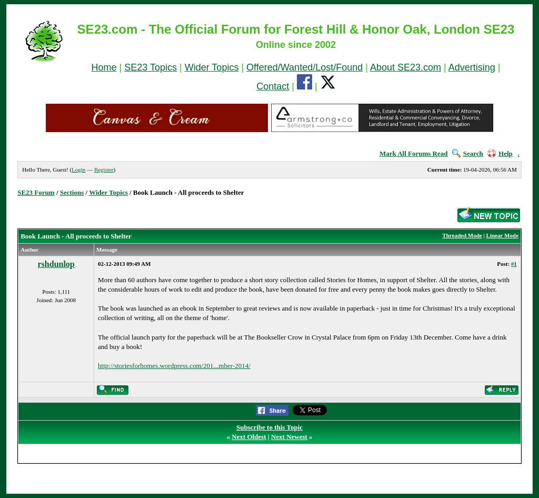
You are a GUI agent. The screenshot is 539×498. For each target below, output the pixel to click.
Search (467, 153)
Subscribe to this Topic (269, 427)
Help (500, 153)
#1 (514, 264)
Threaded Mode (462, 235)
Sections (72, 192)
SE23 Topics (150, 67)
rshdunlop (56, 264)
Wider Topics (212, 67)
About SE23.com (405, 67)
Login (78, 169)
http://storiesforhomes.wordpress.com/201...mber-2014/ (174, 366)
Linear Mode (502, 235)
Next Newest (289, 437)
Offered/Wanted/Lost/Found (304, 67)
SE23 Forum (35, 192)
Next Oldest (249, 437)
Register (104, 169)
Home (104, 67)
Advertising (471, 67)
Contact (272, 86)
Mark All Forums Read (414, 153)
